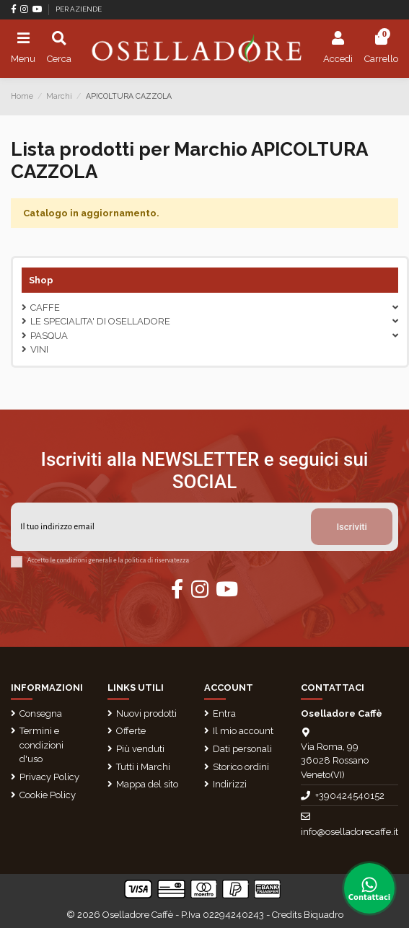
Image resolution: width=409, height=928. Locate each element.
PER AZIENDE (79, 9)
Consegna (40, 713)
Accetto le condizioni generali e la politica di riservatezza (108, 560)
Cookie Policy (47, 795)
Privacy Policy (49, 777)
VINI (39, 349)
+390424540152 (349, 795)
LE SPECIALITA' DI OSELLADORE (100, 321)
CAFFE (45, 307)
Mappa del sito (147, 784)
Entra (224, 713)
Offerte (131, 730)
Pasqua (49, 335)
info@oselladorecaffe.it (349, 831)
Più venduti (140, 748)
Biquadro (323, 914)
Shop (41, 280)
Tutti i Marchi (143, 766)
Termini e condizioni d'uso (41, 744)
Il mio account (243, 730)
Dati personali (242, 748)
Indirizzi (230, 784)
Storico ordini (241, 766)
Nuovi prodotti (146, 713)
